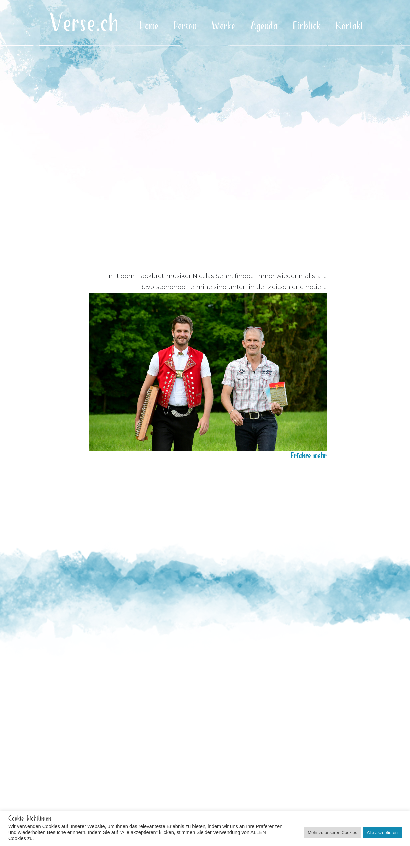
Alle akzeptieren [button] (382, 832)
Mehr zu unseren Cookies (332, 832)
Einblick (307, 26)
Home (149, 26)
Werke (223, 26)
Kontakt (349, 26)
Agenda (264, 26)
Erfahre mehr (309, 453)
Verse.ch (84, 24)
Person (185, 26)
